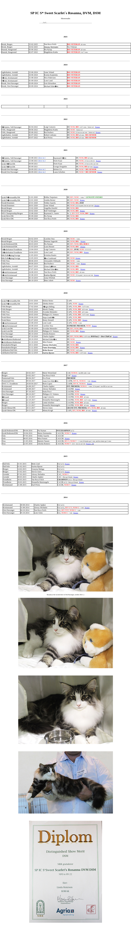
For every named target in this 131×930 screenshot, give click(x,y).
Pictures (97, 127)
